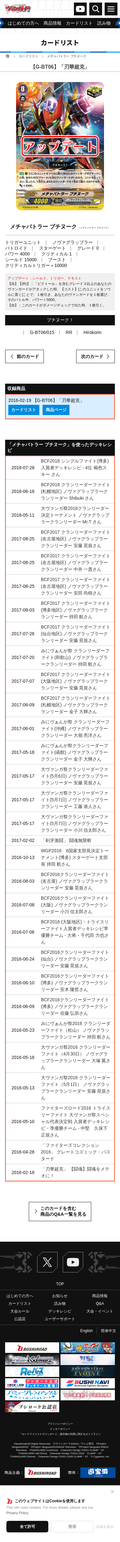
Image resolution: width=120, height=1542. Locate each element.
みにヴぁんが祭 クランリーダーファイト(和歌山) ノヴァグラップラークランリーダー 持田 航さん (75, 657)
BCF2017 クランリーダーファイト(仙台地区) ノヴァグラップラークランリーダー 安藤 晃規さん (75, 633)
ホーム (7, 56)
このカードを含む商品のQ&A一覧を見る (63, 1211)
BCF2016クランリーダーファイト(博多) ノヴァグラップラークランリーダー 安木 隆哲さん (75, 982)
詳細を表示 (105, 1527)
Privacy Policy (17, 1513)
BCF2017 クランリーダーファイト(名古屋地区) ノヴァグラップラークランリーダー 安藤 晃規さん (75, 538)
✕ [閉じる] (112, 1491)
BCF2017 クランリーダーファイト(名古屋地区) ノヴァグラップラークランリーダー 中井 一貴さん (75, 562)
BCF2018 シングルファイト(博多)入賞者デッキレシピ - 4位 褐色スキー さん (75, 467)
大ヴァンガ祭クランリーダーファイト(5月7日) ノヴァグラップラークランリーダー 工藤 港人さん (74, 799)
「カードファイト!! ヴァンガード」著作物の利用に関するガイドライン (60, 1434)
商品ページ (56, 410)
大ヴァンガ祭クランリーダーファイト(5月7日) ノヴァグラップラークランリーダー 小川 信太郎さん (74, 823)
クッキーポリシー (60, 1429)
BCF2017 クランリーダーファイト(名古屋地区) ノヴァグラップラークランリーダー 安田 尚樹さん (75, 586)
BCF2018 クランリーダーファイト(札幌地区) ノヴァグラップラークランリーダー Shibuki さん (75, 491)
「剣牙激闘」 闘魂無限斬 (66, 840)
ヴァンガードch (80, 9)
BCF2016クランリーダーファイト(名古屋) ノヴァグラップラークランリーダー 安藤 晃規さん (75, 881)
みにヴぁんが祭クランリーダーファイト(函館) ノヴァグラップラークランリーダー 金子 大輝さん (74, 752)
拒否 (72, 1526)
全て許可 (27, 1526)
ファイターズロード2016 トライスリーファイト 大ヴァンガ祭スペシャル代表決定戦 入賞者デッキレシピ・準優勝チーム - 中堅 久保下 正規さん (75, 1121)
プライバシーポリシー (60, 1423)
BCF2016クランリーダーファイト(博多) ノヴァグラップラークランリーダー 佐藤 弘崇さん (75, 1006)
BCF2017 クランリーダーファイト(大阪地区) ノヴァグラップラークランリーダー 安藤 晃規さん (75, 681)
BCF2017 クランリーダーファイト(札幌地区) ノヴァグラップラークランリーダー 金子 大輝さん (75, 705)
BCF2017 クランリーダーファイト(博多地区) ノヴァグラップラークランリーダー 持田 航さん (75, 610)
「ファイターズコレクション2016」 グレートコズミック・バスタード (75, 1152)
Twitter (47, 1262)
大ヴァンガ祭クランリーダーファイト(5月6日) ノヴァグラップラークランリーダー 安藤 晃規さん (74, 776)
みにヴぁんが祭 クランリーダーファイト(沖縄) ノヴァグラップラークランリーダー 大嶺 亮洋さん (75, 728)
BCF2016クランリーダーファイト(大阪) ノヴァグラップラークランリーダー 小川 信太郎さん (75, 905)
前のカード (28, 356)
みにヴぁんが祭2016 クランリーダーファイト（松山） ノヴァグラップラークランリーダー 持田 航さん (76, 1030)
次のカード (92, 356)
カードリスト (28, 56)
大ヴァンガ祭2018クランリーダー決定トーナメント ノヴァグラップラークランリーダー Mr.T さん (75, 515)
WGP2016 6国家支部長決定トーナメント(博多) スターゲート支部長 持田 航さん (75, 857)
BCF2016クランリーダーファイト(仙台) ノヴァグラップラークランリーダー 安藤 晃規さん (75, 959)
